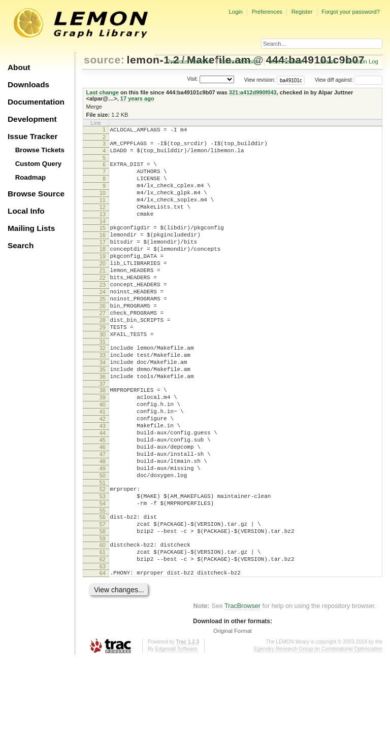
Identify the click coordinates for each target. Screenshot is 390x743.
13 (103, 229)
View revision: (260, 80)
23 (103, 314)
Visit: (192, 79)
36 (103, 424)
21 (103, 296)
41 (103, 465)
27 (103, 348)
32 (103, 389)
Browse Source (36, 193)
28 (103, 357)
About (19, 67)
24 (103, 322)
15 (103, 245)
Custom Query (38, 163)
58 (103, 607)
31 (103, 383)
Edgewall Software (176, 732)
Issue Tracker (32, 136)
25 (103, 331)
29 (103, 365)
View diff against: (348, 80)
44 (103, 491)
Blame (328, 61)
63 (103, 649)
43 (103, 482)
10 (103, 203)
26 (103, 339)
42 (103, 473)
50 (103, 542)
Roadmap (30, 177)
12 (103, 221)
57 (103, 599)
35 (103, 415)
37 (103, 432)
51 (103, 551)
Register (302, 12)
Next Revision (286, 61)
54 (103, 575)
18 (103, 270)
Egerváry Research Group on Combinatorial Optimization (318, 732)
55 (103, 584)
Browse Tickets (39, 150)
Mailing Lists (31, 228)
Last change (102, 92)
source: (104, 59)
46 (103, 508)
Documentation (36, 101)
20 (103, 288)
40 (103, 456)
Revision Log (361, 61)
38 (103, 439)
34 (103, 406)
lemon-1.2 (153, 59)
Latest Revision (240, 61)
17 (103, 262)
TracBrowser (242, 689)
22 (103, 305)
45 (103, 499)
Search (21, 245)
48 (103, 525)
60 (103, 623)
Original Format (232, 715)
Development (32, 119)
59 (103, 616)
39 (103, 448)
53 (103, 566)
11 (103, 212)
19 (103, 279)
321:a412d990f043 (253, 92)
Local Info (26, 211)
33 (103, 398)
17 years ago (137, 98)
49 (103, 534)
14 (103, 238)
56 (103, 590)
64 (103, 655)
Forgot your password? (350, 12)
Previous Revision (189, 61)
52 (103, 558)
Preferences (267, 12)
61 (103, 631)
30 (103, 374)
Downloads (28, 84)
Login (235, 12)
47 (103, 517)
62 (103, 640)
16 (103, 253)
